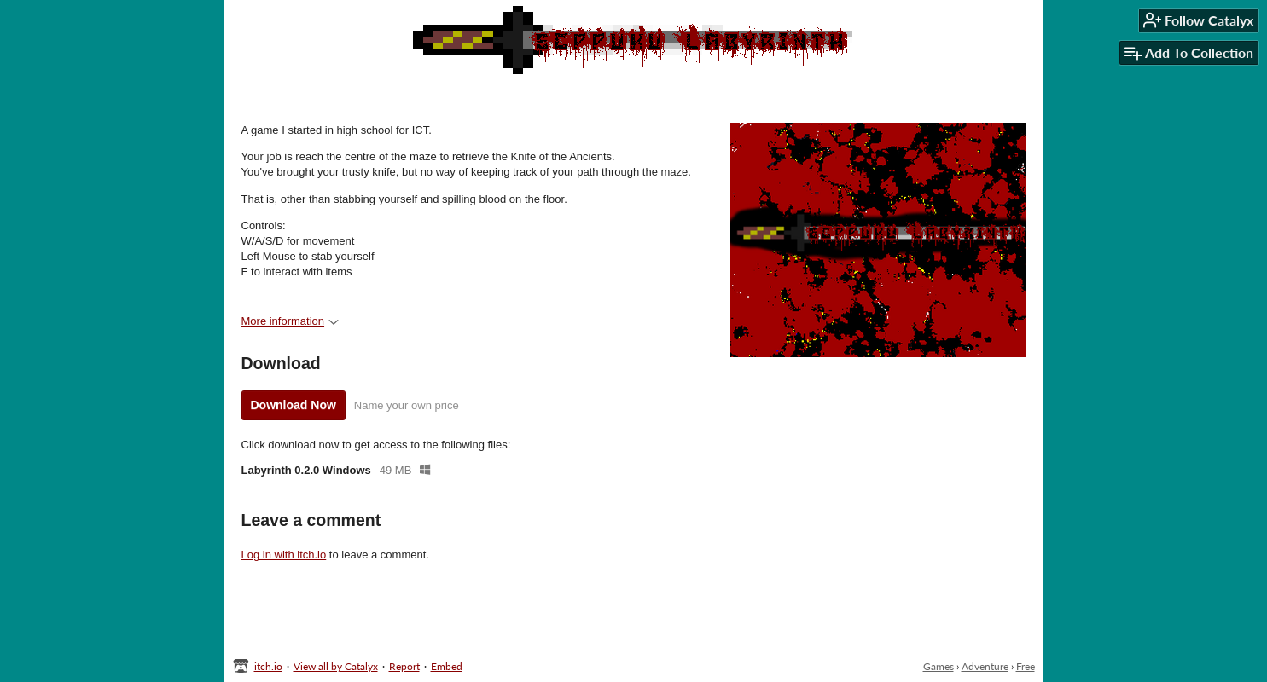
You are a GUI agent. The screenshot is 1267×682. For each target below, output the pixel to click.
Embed (446, 666)
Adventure (985, 666)
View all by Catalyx (336, 666)
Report (404, 666)
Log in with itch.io (284, 554)
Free (1025, 666)
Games (938, 666)
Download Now (293, 405)
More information (290, 321)
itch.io (268, 666)
